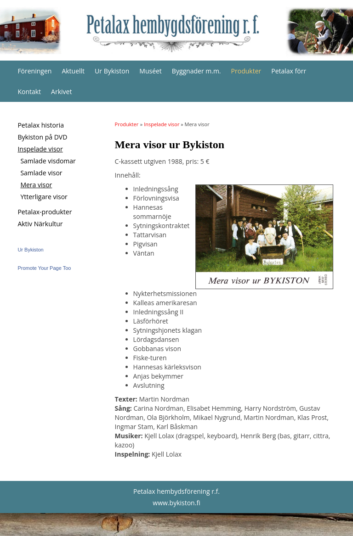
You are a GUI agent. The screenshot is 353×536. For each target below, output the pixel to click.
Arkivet (61, 91)
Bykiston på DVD (42, 137)
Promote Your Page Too (44, 268)
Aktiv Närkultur (40, 223)
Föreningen (34, 71)
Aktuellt (73, 71)
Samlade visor (41, 172)
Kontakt (29, 91)
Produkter (246, 71)
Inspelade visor (40, 149)
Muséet (150, 71)
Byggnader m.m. (196, 71)
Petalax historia (40, 125)
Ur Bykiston (112, 71)
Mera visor (36, 184)
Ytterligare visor (43, 196)
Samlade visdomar (47, 160)
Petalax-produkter (44, 211)
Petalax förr (288, 71)
